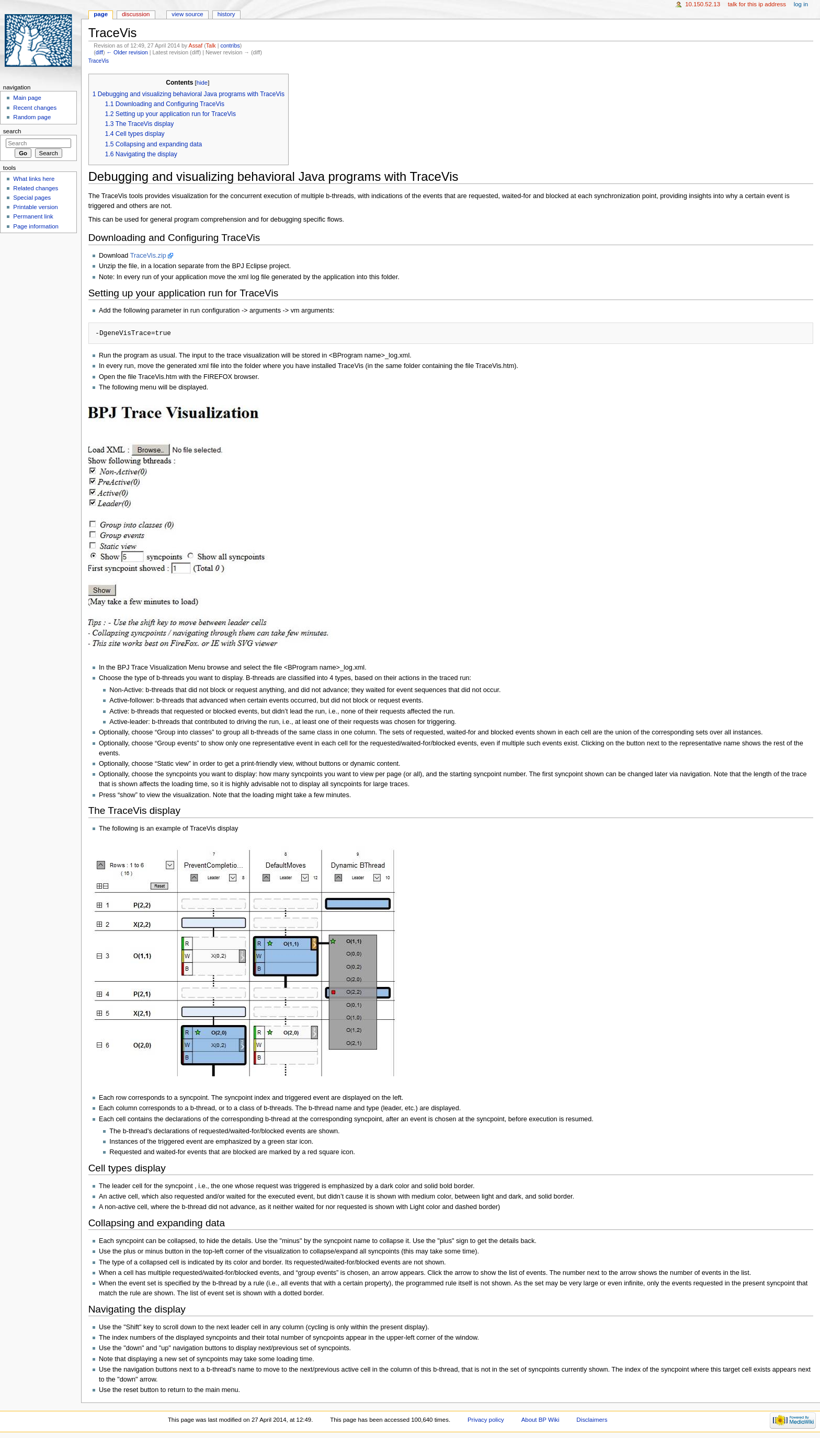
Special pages (32, 197)
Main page (27, 98)
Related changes (35, 188)
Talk (211, 45)
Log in (801, 4)
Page (101, 14)
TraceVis (98, 61)
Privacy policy (486, 1420)
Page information (36, 226)
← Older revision (126, 52)
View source (187, 14)
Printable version (35, 207)
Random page (32, 117)
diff (99, 52)
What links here (33, 179)
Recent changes (34, 108)
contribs (230, 45)
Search (12, 131)
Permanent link (33, 216)
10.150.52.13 (702, 4)
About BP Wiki (540, 1420)
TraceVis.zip (148, 255)
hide (202, 82)
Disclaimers (591, 1420)
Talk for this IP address (757, 4)
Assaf (196, 45)
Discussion (136, 14)
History (226, 14)
